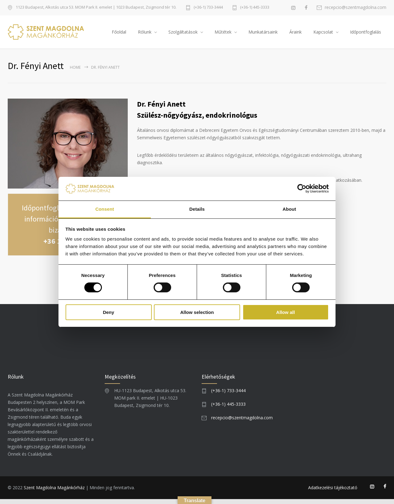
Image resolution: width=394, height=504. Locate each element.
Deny (108, 312)
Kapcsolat (323, 34)
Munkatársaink (263, 34)
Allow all (285, 312)
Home (75, 72)
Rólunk (144, 34)
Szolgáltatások (183, 34)
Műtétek (223, 34)
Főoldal (119, 34)
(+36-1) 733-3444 (208, 7)
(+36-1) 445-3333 (254, 7)
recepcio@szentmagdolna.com (355, 7)
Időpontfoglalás (365, 34)
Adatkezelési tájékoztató (332, 492)
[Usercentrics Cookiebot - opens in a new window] (302, 188)
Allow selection (197, 312)
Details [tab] (197, 209)
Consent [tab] (104, 209)
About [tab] (289, 209)
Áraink (295, 34)
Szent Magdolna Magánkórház (54, 492)
